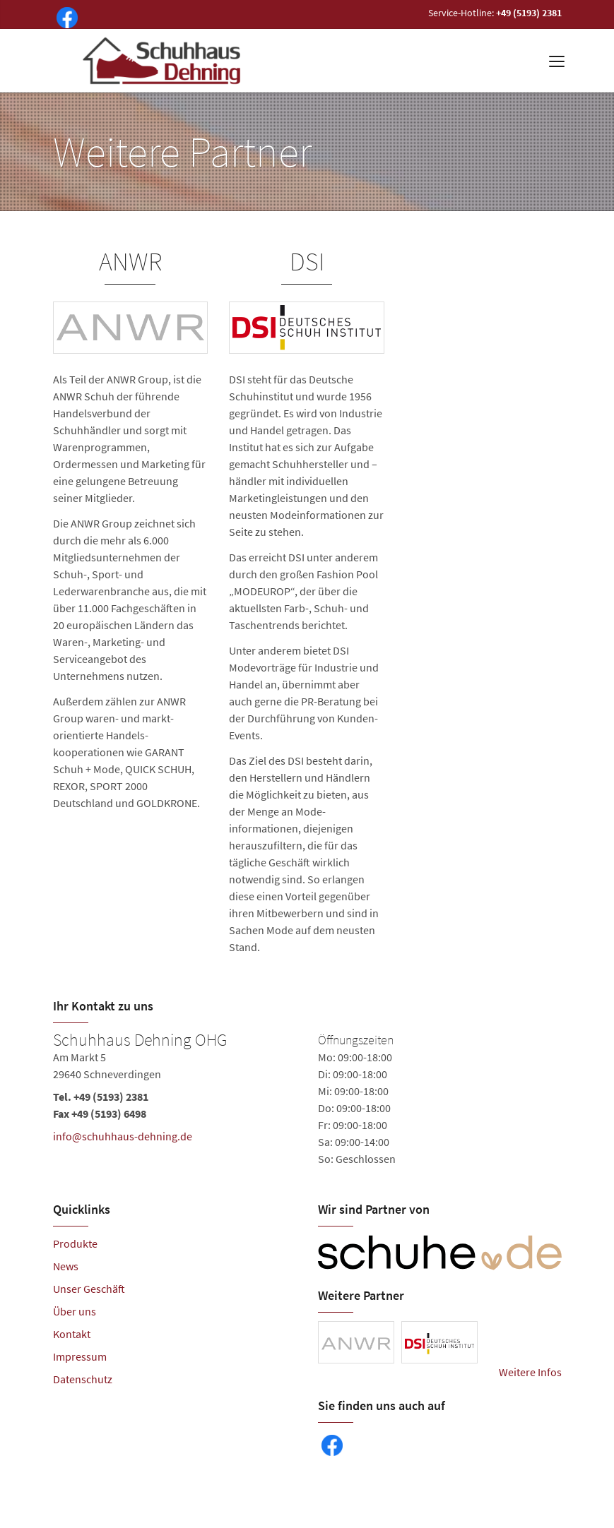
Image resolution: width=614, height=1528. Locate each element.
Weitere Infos (530, 1372)
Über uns (74, 1311)
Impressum (80, 1356)
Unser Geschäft (89, 1289)
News (65, 1266)
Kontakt (71, 1334)
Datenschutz (82, 1379)
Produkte (75, 1243)
